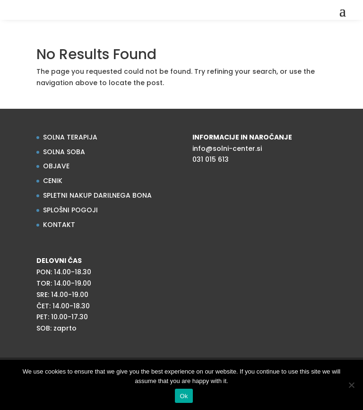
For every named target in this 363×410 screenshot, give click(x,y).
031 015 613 (210, 159)
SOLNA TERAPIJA (70, 137)
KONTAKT (59, 224)
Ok (184, 396)
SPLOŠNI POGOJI (70, 210)
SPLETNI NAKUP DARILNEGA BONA (97, 195)
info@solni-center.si (227, 148)
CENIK (52, 180)
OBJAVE (56, 166)
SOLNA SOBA (64, 152)
